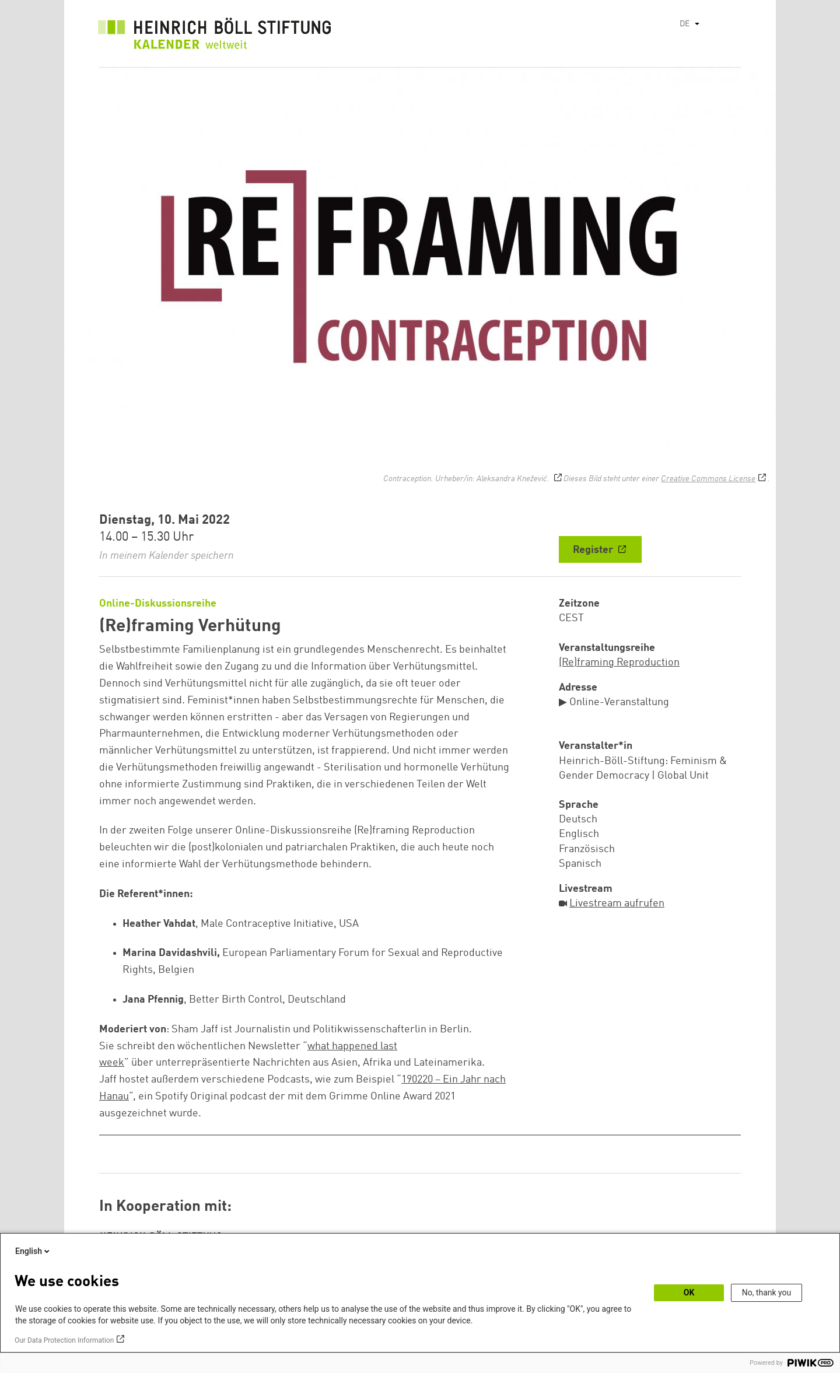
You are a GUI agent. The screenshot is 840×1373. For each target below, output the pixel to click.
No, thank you (767, 1292)
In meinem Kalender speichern (166, 556)
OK (689, 1292)
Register (594, 550)
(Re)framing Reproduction (619, 662)
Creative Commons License (708, 479)
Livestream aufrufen (616, 903)
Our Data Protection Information (64, 1340)
